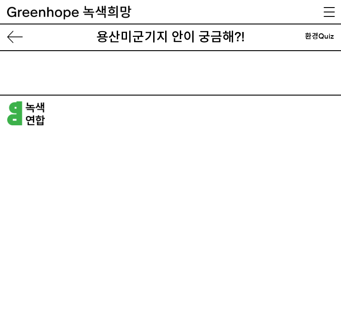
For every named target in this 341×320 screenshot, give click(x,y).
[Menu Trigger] (329, 12)
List (18, 37)
